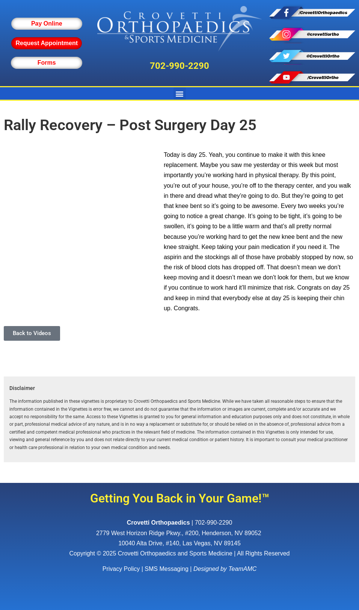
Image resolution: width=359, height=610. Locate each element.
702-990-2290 (179, 66)
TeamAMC (242, 569)
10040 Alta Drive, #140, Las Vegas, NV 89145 (179, 543)
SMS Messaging (167, 569)
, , (179, 533)
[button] (179, 93)
